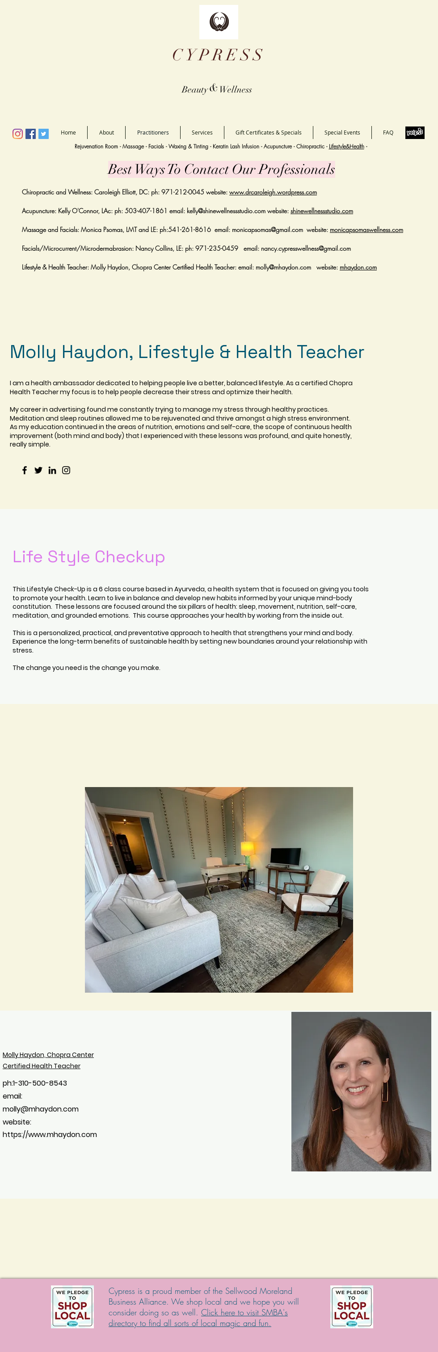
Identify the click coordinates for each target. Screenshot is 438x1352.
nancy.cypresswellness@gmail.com (306, 248)
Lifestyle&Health (346, 146)
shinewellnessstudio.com (322, 210)
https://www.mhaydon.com (50, 1134)
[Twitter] (43, 134)
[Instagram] (18, 134)
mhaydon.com (358, 267)
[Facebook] (30, 134)
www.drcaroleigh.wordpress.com (273, 192)
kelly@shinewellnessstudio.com (226, 210)
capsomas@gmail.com (273, 229)
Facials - (158, 146)
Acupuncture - (280, 146)
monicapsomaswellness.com (366, 229)
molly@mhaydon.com (283, 267)
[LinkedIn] (52, 470)
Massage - (135, 146)
